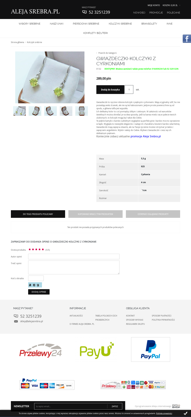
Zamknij (185, 413)
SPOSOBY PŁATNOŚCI (161, 315)
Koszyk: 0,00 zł (170, 5)
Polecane (173, 12)
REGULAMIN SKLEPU (135, 324)
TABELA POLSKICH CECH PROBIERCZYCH (106, 317)
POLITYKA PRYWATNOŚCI (163, 319)
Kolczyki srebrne (120, 23)
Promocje (156, 12)
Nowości (139, 12)
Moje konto (154, 5)
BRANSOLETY (149, 23)
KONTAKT (130, 315)
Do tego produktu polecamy (38, 214)
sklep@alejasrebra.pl (31, 321)
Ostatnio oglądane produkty (153, 214)
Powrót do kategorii (107, 52)
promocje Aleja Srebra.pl (146, 136)
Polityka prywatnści (164, 413)
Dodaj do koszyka (110, 89)
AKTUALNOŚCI (76, 315)
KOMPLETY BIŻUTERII (95, 33)
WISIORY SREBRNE (29, 23)
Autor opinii (16, 256)
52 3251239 (99, 12)
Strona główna (17, 42)
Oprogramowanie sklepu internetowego (157, 407)
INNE (170, 23)
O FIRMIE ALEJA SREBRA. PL (82, 324)
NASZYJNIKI (56, 23)
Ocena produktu (18, 249)
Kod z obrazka (17, 278)
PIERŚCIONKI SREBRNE (86, 23)
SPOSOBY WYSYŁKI (134, 319)
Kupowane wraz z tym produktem (95, 214)
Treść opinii (16, 263)
